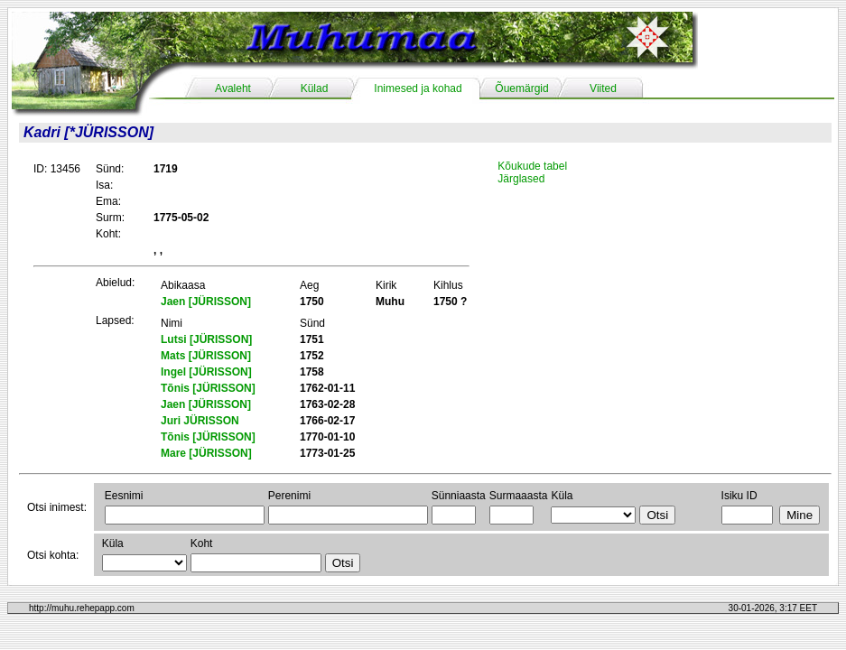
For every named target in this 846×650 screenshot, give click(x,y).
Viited (603, 88)
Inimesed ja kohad (417, 88)
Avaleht (233, 88)
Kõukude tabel (532, 166)
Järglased (520, 178)
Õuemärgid (521, 88)
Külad (315, 88)
